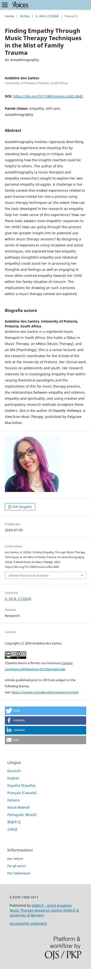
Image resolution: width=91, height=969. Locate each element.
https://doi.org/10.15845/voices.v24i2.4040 (48, 96)
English (13, 778)
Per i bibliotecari (18, 873)
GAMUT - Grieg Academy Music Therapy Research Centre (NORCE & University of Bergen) (44, 910)
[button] (45, 710)
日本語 (12, 829)
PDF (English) (22, 507)
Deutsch (14, 771)
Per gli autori (16, 866)
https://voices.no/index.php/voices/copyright (45, 692)
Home (9, 16)
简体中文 (14, 822)
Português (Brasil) (22, 814)
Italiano (13, 800)
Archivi (25, 16)
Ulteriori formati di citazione (28, 575)
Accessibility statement (28, 923)
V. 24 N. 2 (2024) (47, 16)
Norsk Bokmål (18, 807)
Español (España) (21, 785)
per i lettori (15, 858)
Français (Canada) (22, 792)
